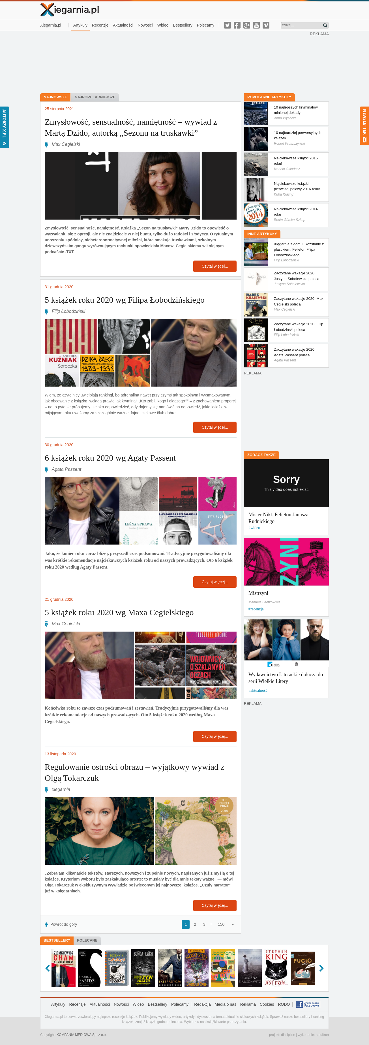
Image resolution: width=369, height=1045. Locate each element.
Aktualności (123, 25)
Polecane (87, 940)
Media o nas (225, 1004)
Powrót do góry (63, 924)
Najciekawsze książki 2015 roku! (297, 163)
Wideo (163, 25)
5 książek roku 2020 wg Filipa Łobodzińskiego (125, 299)
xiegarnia (61, 789)
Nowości (145, 25)
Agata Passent (66, 469)
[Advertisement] (175, 61)
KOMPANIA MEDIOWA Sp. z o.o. (82, 1035)
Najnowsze (55, 97)
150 (221, 924)
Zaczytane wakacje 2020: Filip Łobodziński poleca (297, 329)
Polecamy (205, 25)
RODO (284, 1004)
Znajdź (325, 25)
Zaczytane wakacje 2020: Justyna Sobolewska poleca (297, 278)
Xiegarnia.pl (50, 25)
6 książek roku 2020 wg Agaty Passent (110, 457)
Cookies (267, 1004)
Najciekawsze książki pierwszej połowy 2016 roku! (297, 189)
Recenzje (100, 25)
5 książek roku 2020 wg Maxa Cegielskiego (119, 612)
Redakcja (202, 1004)
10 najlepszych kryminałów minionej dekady (297, 112)
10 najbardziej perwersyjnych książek (297, 138)
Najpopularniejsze (95, 97)
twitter (227, 25)
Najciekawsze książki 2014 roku (297, 214)
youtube (256, 25)
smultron (322, 1035)
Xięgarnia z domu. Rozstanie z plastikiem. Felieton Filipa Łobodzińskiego (297, 252)
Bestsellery (182, 25)
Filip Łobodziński (68, 311)
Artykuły (80, 25)
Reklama (248, 1004)
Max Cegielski (66, 144)
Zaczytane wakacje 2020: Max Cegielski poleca (297, 304)
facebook (237, 25)
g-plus (246, 25)
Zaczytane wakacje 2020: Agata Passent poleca (297, 355)
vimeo (266, 25)
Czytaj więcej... (215, 266)
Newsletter (364, 126)
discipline (288, 1035)
